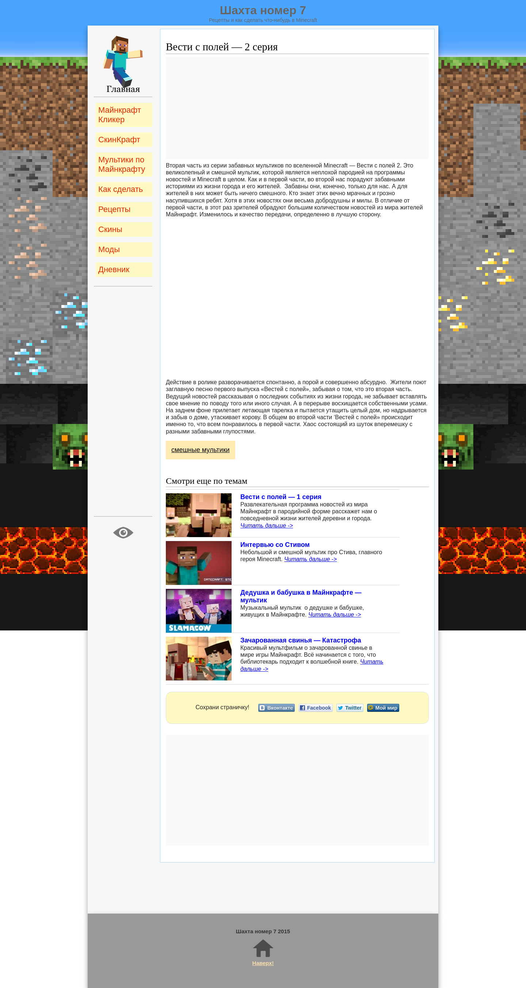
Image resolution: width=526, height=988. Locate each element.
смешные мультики (200, 450)
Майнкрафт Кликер (119, 114)
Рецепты (114, 209)
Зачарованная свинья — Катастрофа (300, 640)
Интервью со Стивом (275, 544)
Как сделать (120, 189)
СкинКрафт (119, 139)
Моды (109, 249)
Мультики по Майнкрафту (121, 164)
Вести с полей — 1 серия (280, 497)
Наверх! (263, 952)
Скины (110, 229)
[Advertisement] (297, 108)
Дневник (113, 269)
